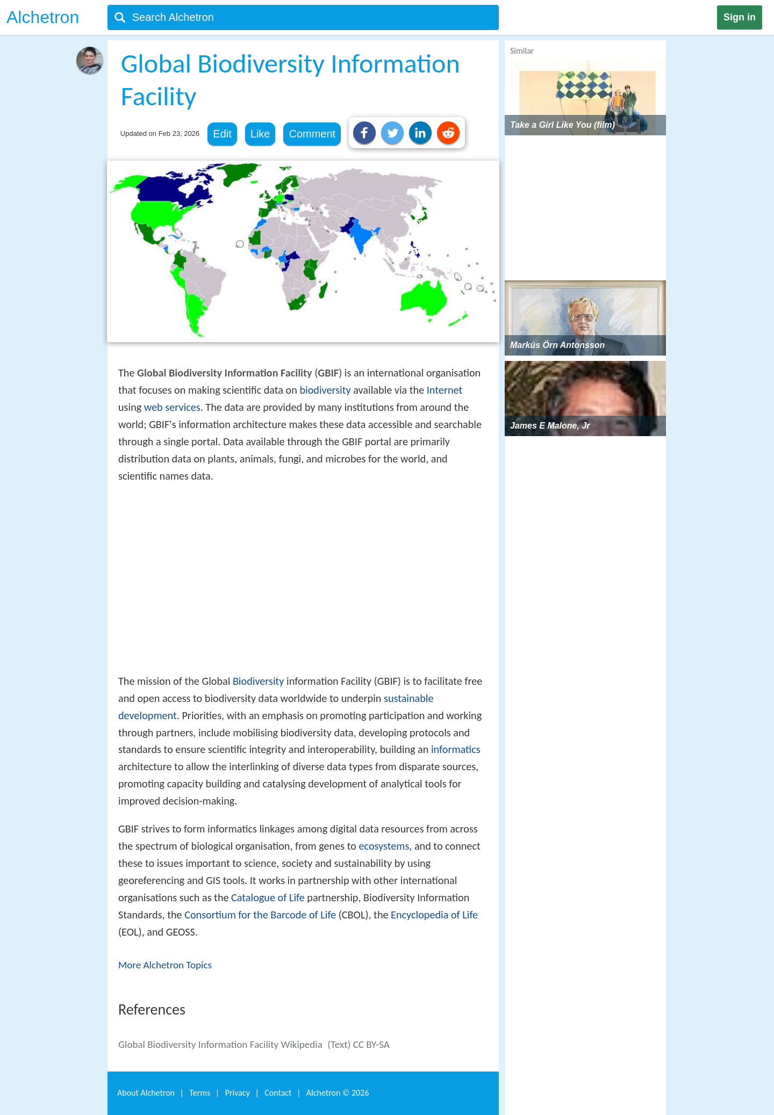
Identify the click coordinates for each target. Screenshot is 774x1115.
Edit (222, 134)
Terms (199, 1093)
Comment (312, 134)
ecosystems (384, 845)
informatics (456, 749)
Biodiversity (258, 681)
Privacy (237, 1093)
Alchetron (42, 17)
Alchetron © (337, 1093)
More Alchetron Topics (165, 965)
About (146, 1093)
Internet (444, 389)
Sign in (739, 17)
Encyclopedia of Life (434, 914)
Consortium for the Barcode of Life (260, 914)
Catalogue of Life (268, 897)
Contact (277, 1093)
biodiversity (324, 389)
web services (172, 407)
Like (260, 134)
